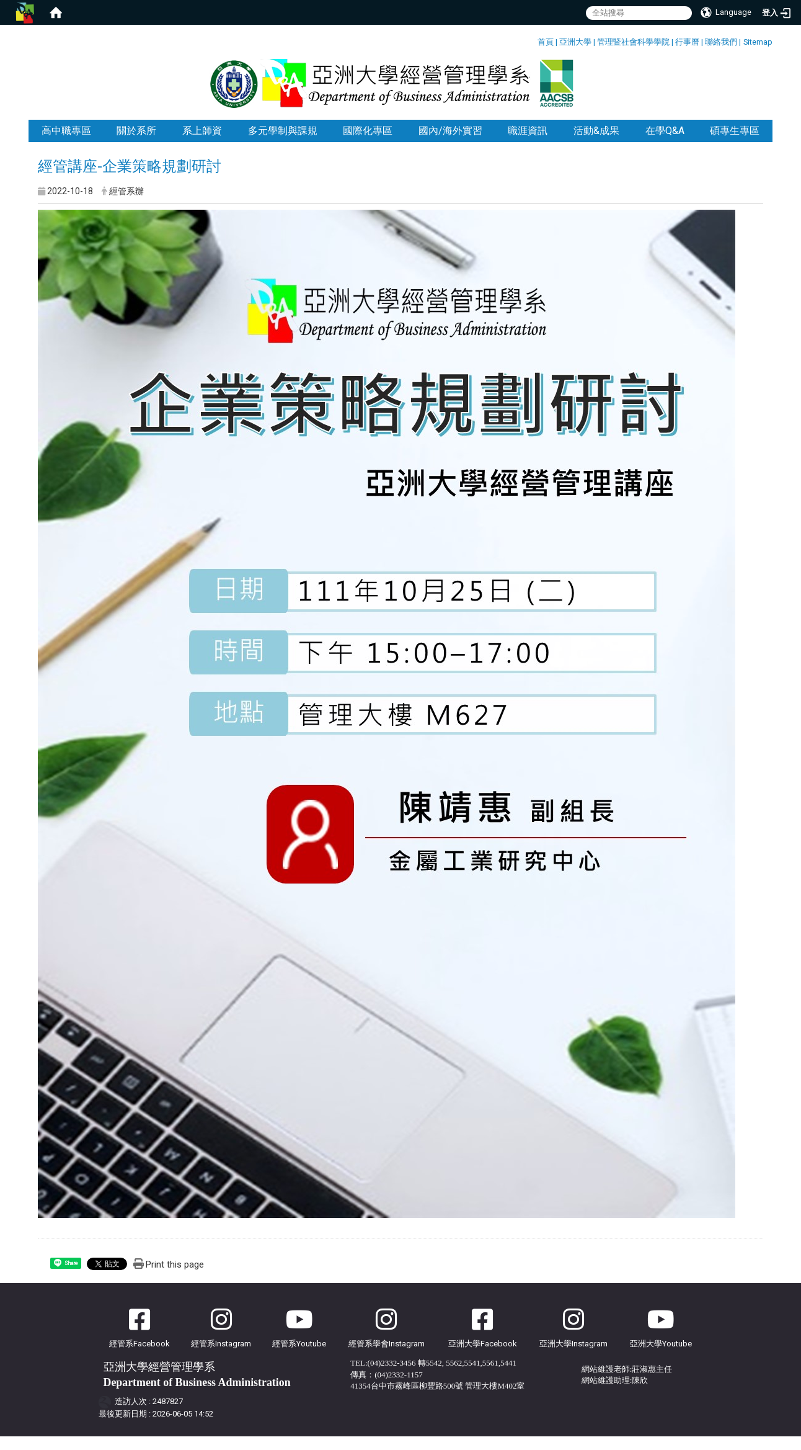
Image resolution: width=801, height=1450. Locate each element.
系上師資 (202, 144)
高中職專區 (66, 144)
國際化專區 (367, 144)
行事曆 (687, 42)
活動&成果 (596, 144)
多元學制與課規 (282, 144)
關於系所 (136, 144)
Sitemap (757, 42)
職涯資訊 (527, 144)
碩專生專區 (734, 144)
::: (533, 40)
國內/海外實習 (450, 144)
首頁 (546, 42)
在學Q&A (664, 144)
